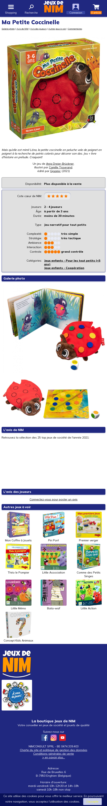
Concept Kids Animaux (18, 627)
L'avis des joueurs (17, 492)
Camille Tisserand (60, 167)
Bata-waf (54, 595)
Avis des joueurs (38, 28)
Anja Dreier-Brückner (60, 164)
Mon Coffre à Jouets (18, 527)
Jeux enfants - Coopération (64, 268)
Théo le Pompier (18, 559)
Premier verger (89, 527)
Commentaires (75, 28)
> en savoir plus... (53, 757)
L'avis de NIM (13, 430)
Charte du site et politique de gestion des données (53, 750)
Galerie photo (8, 28)
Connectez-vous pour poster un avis (54, 499)
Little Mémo (18, 595)
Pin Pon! (54, 527)
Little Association (54, 559)
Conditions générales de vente (53, 754)
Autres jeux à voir (57, 28)
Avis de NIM (22, 28)
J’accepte (92, 801)
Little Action (89, 595)
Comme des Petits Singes (89, 561)
